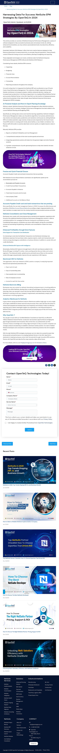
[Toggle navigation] (52, 2)
